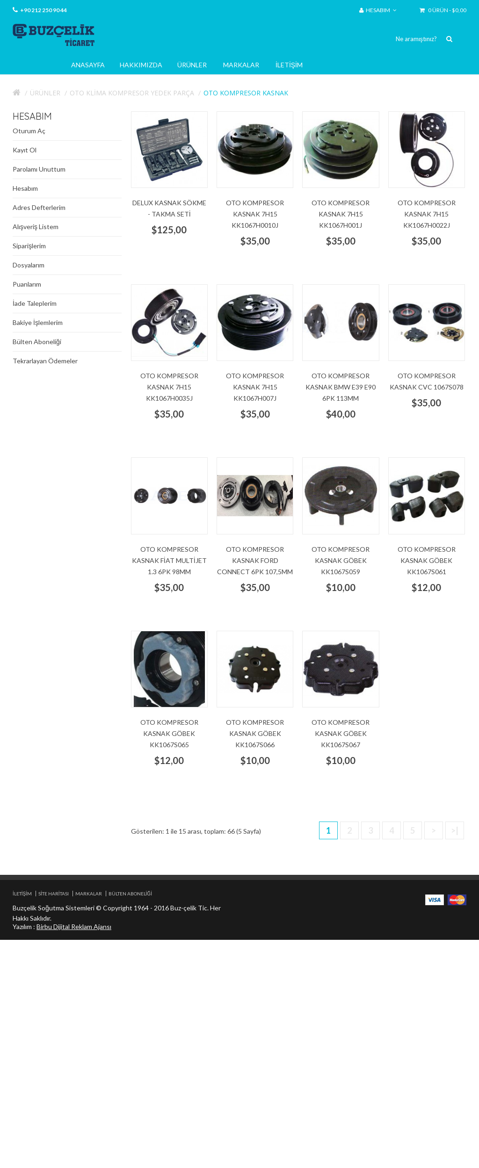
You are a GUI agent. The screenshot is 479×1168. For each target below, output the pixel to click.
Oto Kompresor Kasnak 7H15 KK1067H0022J (427, 214)
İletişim (289, 65)
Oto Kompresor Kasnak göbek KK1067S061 (427, 560)
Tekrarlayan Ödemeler (45, 361)
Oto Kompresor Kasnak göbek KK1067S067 (341, 733)
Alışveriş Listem (35, 227)
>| (454, 830)
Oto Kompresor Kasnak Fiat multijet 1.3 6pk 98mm (169, 560)
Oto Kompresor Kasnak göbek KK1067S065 (169, 733)
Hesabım (25, 188)
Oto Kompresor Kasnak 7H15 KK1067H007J (255, 387)
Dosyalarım (28, 265)
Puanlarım (27, 284)
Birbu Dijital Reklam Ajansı (73, 926)
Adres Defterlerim (39, 207)
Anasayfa (88, 65)
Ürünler (192, 65)
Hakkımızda (141, 65)
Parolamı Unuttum (39, 169)
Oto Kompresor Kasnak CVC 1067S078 (427, 381)
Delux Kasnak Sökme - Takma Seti (169, 208)
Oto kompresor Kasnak (245, 92)
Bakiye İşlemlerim (38, 322)
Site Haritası (53, 893)
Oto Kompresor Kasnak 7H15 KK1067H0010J (255, 214)
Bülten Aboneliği (37, 342)
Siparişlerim (29, 246)
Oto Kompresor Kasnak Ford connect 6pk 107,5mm (255, 560)
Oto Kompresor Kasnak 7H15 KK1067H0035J (169, 387)
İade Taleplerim (35, 303)
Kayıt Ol (24, 150)
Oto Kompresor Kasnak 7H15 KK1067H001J (341, 214)
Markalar (241, 65)
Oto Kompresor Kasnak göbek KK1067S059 (341, 560)
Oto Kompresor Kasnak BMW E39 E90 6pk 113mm (340, 387)
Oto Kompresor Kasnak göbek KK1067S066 (255, 733)
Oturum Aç (29, 131)
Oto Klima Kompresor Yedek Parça (132, 92)
